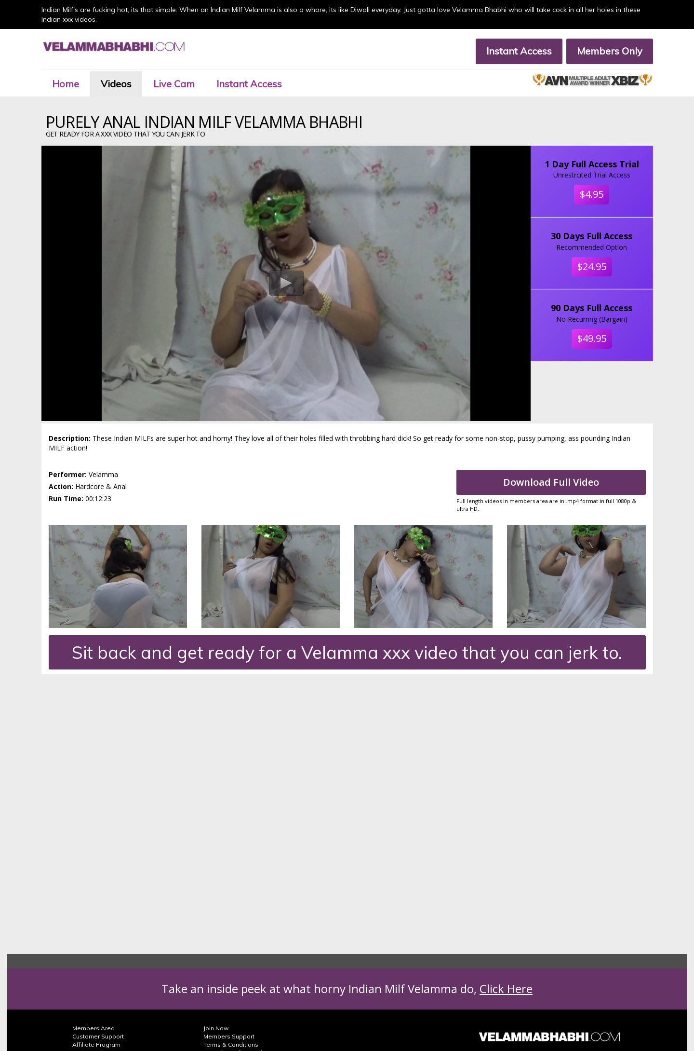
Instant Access (519, 51)
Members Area (93, 1028)
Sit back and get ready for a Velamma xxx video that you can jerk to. (347, 652)
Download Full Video (551, 482)
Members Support (228, 1036)
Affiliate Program (96, 1044)
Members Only (609, 51)
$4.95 (591, 194)
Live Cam (174, 84)
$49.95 (591, 338)
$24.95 (591, 266)
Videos (116, 84)
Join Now (215, 1028)
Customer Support (98, 1036)
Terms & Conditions (230, 1044)
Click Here (506, 988)
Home (65, 84)
